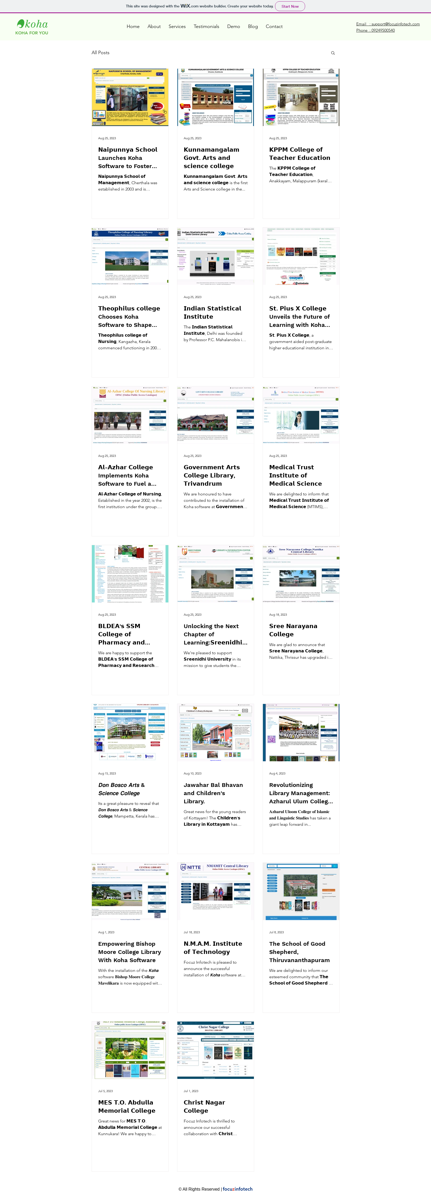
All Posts (101, 52)
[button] (332, 53)
